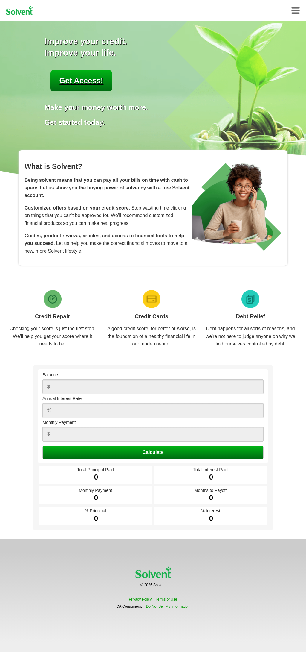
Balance (50, 374)
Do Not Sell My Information (167, 606)
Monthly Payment (59, 422)
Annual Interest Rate (62, 398)
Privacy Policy (140, 599)
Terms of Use (166, 599)
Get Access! (81, 80)
